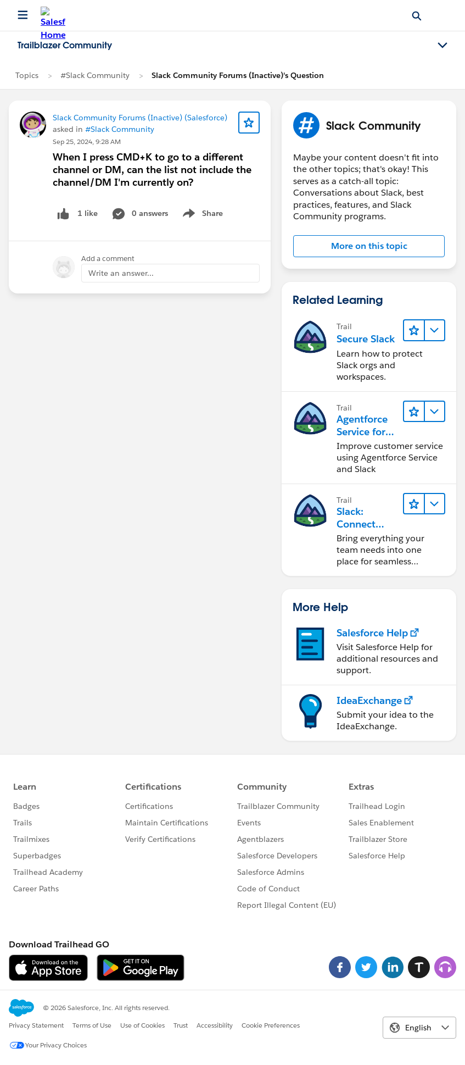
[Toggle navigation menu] (442, 46)
